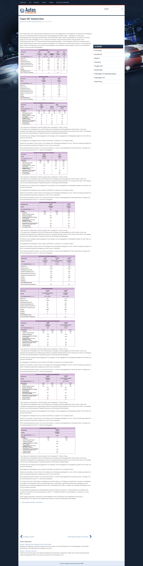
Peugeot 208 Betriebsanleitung (34, 21)
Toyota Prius (98, 81)
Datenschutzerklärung (62, 2)
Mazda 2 (97, 58)
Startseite (23, 2)
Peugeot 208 (23, 21)
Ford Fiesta (98, 50)
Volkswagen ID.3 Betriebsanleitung (105, 74)
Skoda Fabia (98, 70)
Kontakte (36, 2)
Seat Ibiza (98, 62)
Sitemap (51, 2)
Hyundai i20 (98, 54)
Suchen (44, 2)
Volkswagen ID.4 (100, 77)
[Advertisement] (56, 27)
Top (30, 2)
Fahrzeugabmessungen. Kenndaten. (32, 502)
